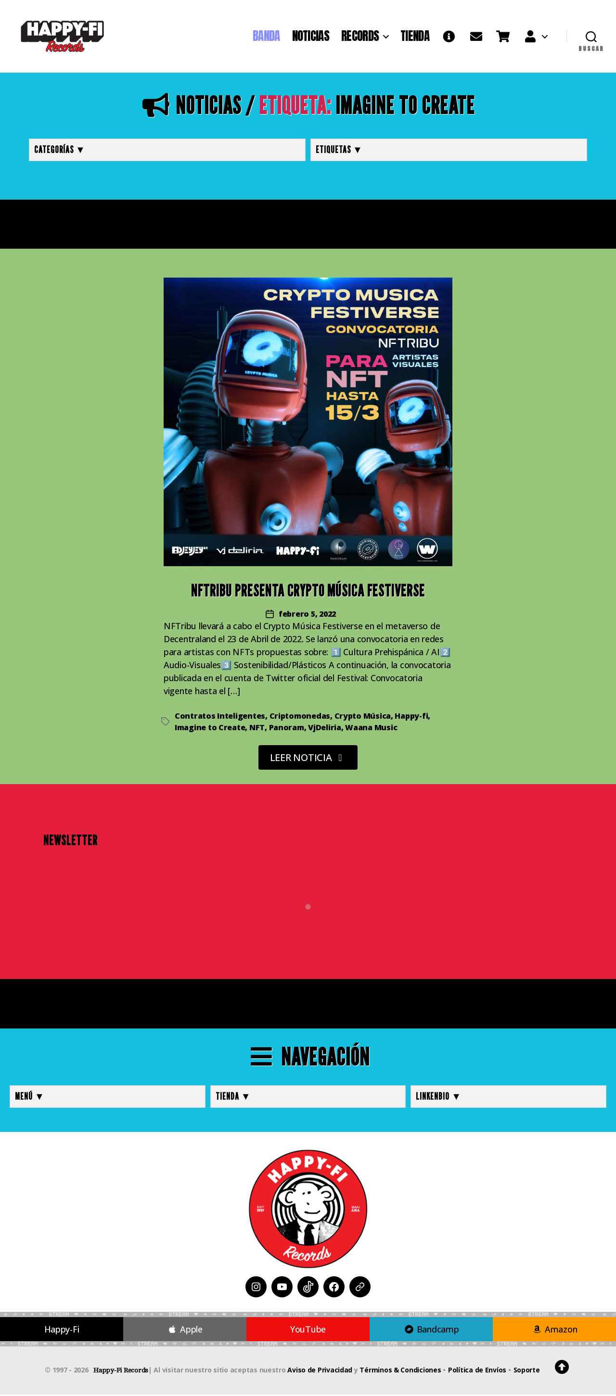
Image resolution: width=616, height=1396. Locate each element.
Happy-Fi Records (120, 1371)
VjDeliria (324, 728)
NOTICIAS (310, 37)
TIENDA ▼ (233, 1098)
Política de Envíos (477, 1371)
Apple (185, 1330)
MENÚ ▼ (30, 1098)
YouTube (308, 1330)
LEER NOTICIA (308, 758)
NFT (257, 728)
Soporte (526, 1371)
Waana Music (371, 728)
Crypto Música (362, 716)
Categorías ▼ (60, 150)
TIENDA (414, 37)
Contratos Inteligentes (220, 716)
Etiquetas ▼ (339, 150)
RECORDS (360, 37)
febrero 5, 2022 (307, 614)
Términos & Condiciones (400, 1371)
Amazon (555, 1330)
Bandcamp (431, 1330)
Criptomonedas (300, 716)
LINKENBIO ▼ (439, 1098)
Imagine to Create (210, 728)
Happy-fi (411, 716)
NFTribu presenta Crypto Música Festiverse (308, 592)
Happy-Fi (61, 1330)
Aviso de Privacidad (319, 1371)
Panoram (286, 728)
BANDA (266, 37)
